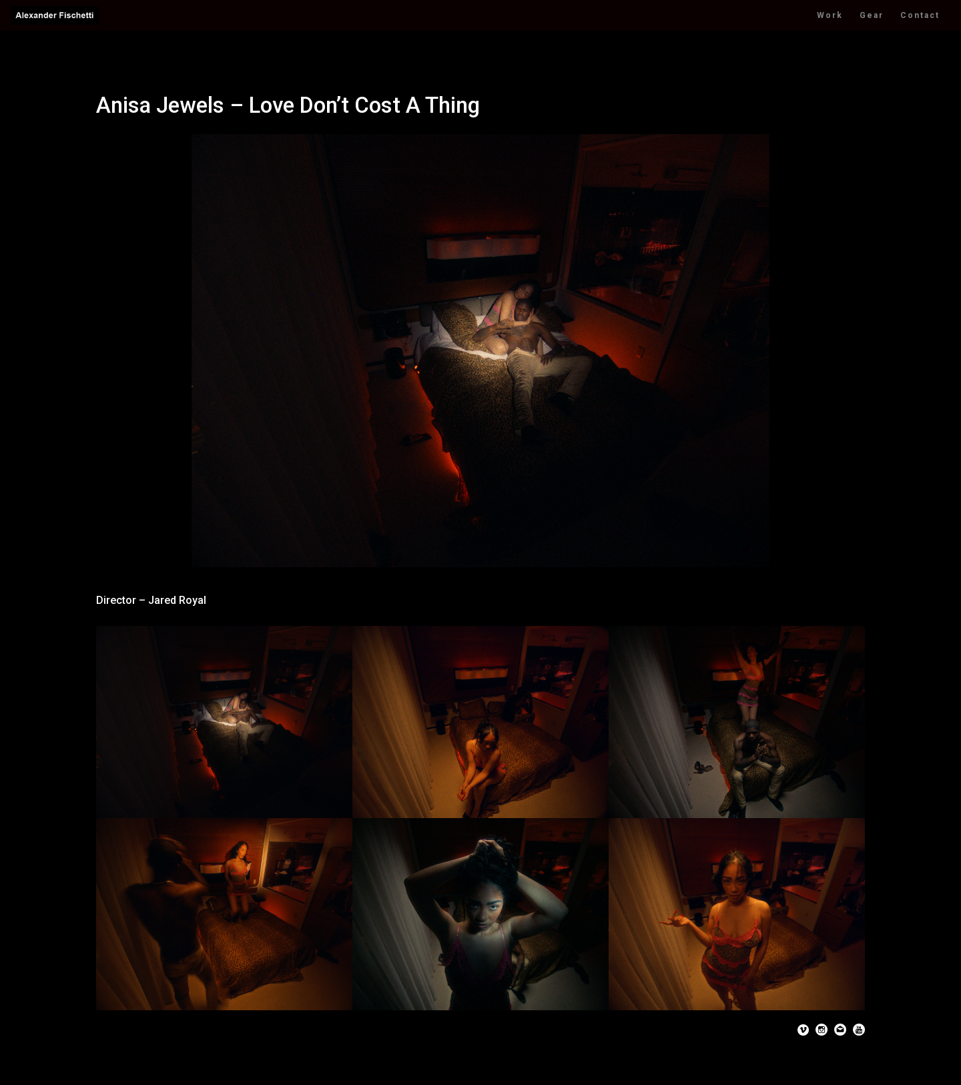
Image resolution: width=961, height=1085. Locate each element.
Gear (872, 15)
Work (830, 15)
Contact (920, 15)
